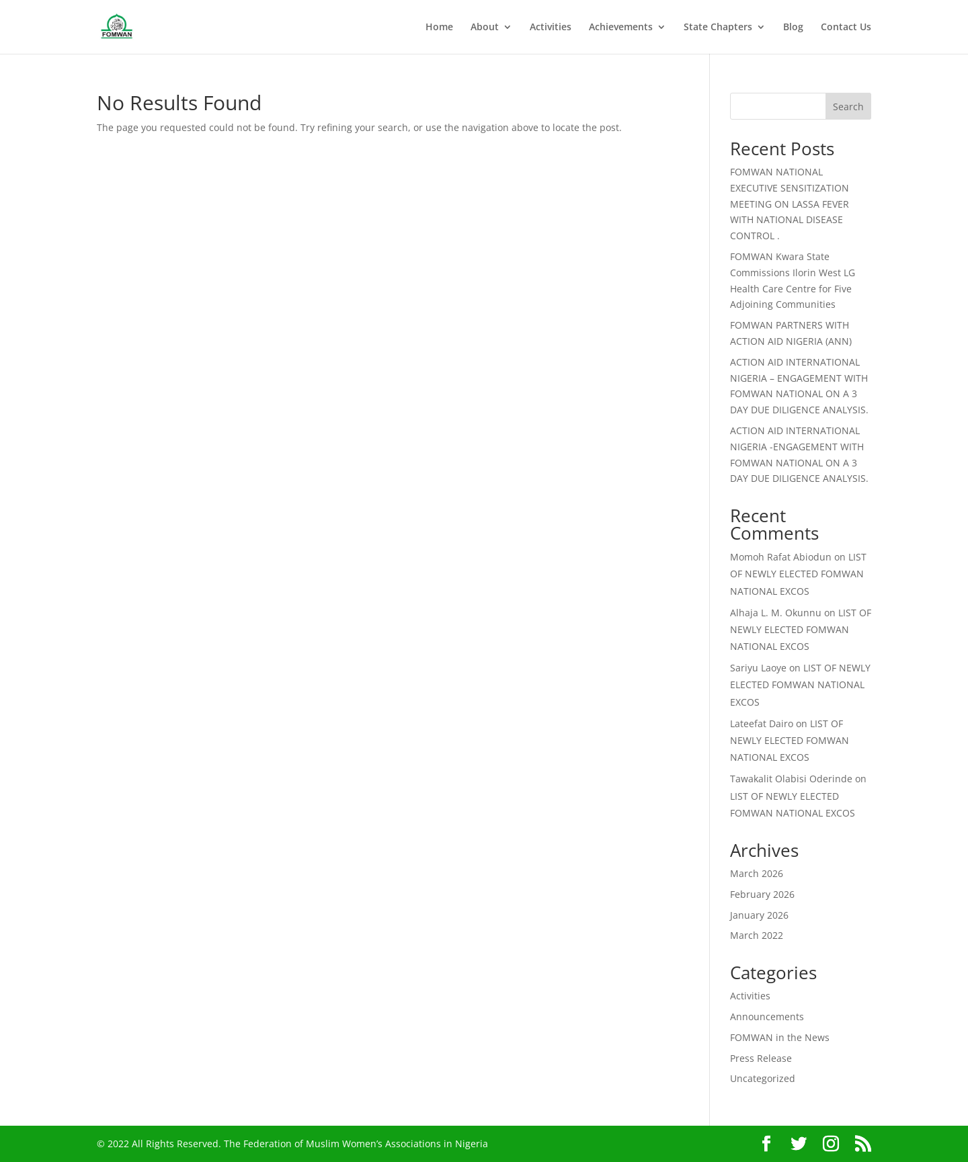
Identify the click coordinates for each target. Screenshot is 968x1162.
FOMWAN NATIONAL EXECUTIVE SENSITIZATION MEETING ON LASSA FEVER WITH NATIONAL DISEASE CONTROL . (789, 203)
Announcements (767, 1016)
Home (439, 27)
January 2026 (759, 915)
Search (848, 106)
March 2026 (756, 873)
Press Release (761, 1058)
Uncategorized (762, 1078)
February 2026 (762, 894)
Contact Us (846, 27)
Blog (793, 27)
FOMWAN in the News (780, 1037)
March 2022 (756, 935)
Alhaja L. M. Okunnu (775, 612)
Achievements (621, 27)
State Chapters (718, 27)
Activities (550, 27)
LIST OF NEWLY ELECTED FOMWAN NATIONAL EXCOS (798, 573)
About (485, 27)
